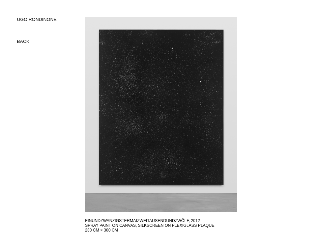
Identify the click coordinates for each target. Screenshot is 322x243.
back (23, 41)
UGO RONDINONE (37, 19)
